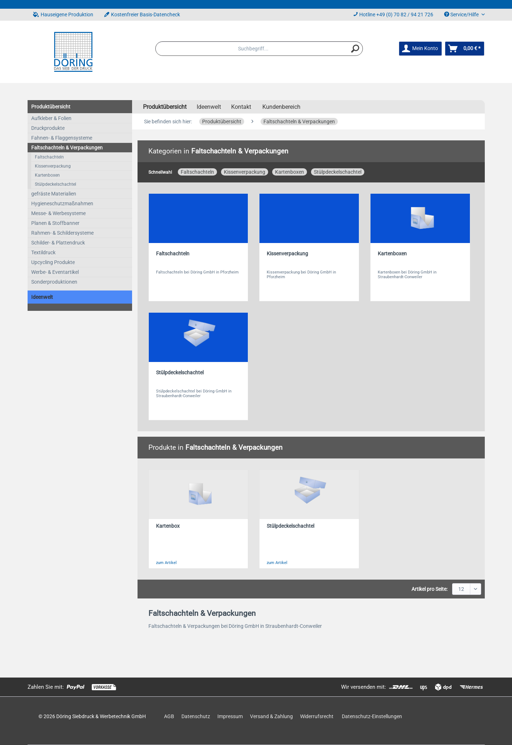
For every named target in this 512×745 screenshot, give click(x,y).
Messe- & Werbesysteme (58, 213)
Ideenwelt (42, 297)
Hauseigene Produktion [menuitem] (63, 14)
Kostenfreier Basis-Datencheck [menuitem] (142, 14)
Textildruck (43, 252)
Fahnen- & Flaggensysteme (61, 138)
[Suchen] (355, 48)
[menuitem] (259, 48)
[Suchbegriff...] (259, 48)
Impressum (230, 716)
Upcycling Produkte (53, 262)
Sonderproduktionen (54, 282)
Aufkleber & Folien (51, 118)
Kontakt (241, 106)
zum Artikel (166, 562)
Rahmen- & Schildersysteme (62, 233)
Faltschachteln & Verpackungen (67, 148)
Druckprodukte (48, 128)
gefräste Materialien (53, 194)
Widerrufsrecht (316, 716)
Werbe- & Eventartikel (55, 272)
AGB (169, 716)
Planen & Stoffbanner (55, 223)
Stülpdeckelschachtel (55, 184)
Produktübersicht (50, 107)
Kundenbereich (281, 106)
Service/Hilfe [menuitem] (462, 14)
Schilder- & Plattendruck (58, 243)
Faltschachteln (49, 157)
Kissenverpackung (53, 166)
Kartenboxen (47, 175)
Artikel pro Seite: (429, 589)
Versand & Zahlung (271, 716)
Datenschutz (195, 716)
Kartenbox (168, 526)
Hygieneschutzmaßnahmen (62, 203)
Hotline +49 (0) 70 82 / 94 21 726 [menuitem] (393, 14)
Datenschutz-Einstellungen (372, 716)
